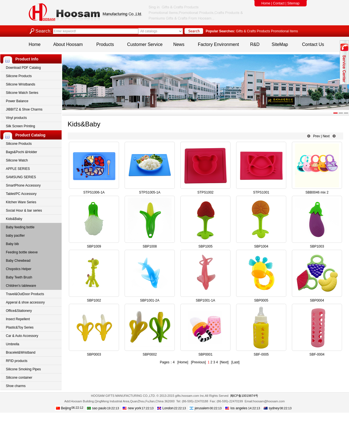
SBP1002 (94, 300)
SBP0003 (94, 354)
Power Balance (17, 101)
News (178, 44)
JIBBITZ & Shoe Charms (24, 109)
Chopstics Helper (18, 269)
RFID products (16, 361)
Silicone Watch (17, 160)
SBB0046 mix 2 (317, 192)
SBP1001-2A (149, 300)
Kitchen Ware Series (21, 202)
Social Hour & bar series (24, 210)
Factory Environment (218, 44)
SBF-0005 (261, 354)
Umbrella (12, 344)
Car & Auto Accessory (22, 336)
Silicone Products (19, 76)
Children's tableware (21, 286)
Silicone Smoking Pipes (23, 369)
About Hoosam (68, 44)
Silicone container (19, 378)
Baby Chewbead (18, 261)
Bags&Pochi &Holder (21, 152)
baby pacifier (15, 236)
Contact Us (313, 44)
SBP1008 (150, 246)
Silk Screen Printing (20, 126)
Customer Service (145, 44)
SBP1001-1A (205, 300)
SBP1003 (317, 246)
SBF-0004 (316, 354)
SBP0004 (317, 300)
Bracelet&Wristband (20, 352)
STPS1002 (205, 192)
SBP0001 (205, 354)
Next (326, 136)
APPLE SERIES (18, 169)
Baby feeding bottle (20, 227)
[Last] (235, 362)
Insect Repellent (18, 319)
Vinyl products (16, 118)
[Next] (224, 362)
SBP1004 (261, 246)
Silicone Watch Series (22, 93)
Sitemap (293, 3)
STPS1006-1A (94, 192)
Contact (278, 3)
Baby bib (12, 244)
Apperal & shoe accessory (25, 302)
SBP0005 (261, 300)
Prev (316, 136)
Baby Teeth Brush (19, 277)
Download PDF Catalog (23, 68)
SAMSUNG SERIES (21, 177)
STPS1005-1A (150, 192)
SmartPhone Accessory (23, 185)
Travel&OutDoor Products (25, 294)
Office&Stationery (19, 311)
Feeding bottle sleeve (22, 252)
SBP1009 (94, 246)
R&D (255, 44)
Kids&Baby (14, 219)
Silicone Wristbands (20, 84)
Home (265, 3)
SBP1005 (205, 246)
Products (105, 44)
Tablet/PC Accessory (21, 194)
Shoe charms (16, 386)
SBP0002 (150, 354)
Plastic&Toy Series (19, 327)
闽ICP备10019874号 (244, 395)
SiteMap (280, 44)
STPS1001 (261, 192)
